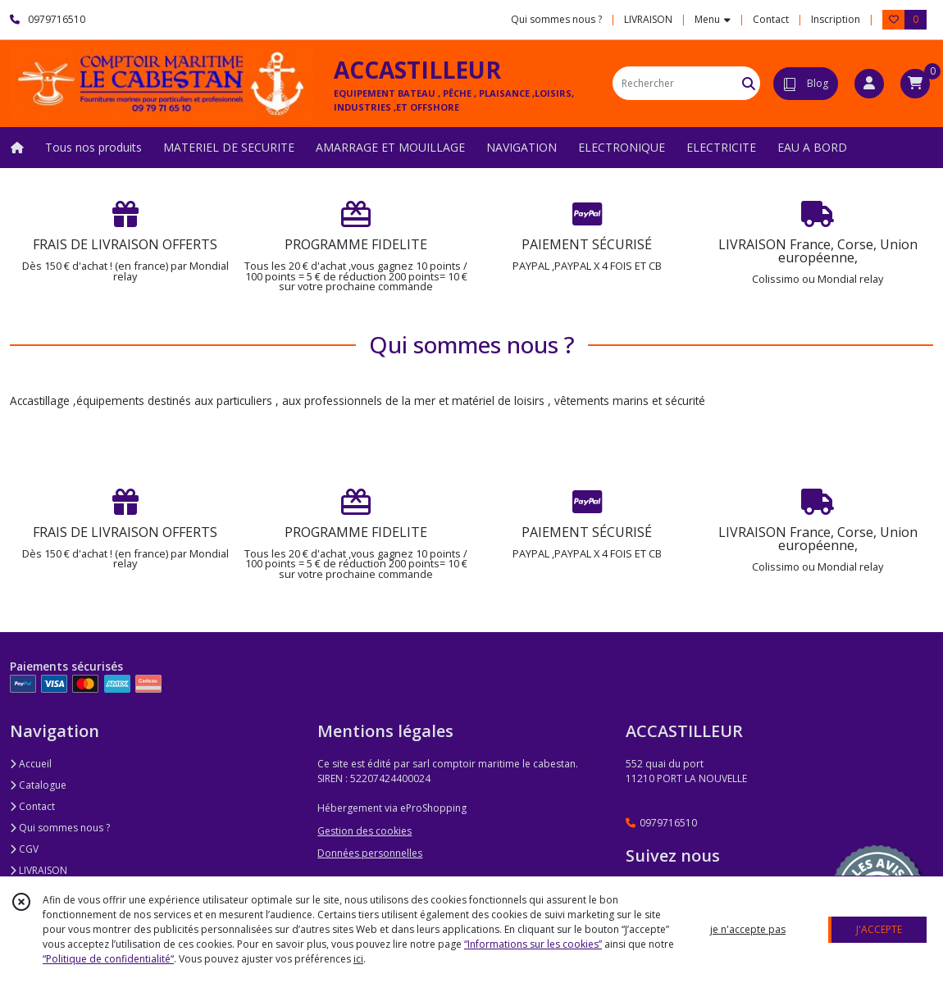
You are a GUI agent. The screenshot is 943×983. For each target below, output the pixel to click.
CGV (24, 849)
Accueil (31, 764)
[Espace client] (869, 84)
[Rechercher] (748, 83)
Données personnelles (369, 853)
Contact (771, 19)
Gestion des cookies (364, 831)
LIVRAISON (38, 870)
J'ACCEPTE (879, 929)
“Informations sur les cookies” (533, 944)
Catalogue (38, 785)
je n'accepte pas (748, 929)
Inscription (835, 19)
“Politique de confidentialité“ (108, 959)
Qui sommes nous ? (60, 828)
